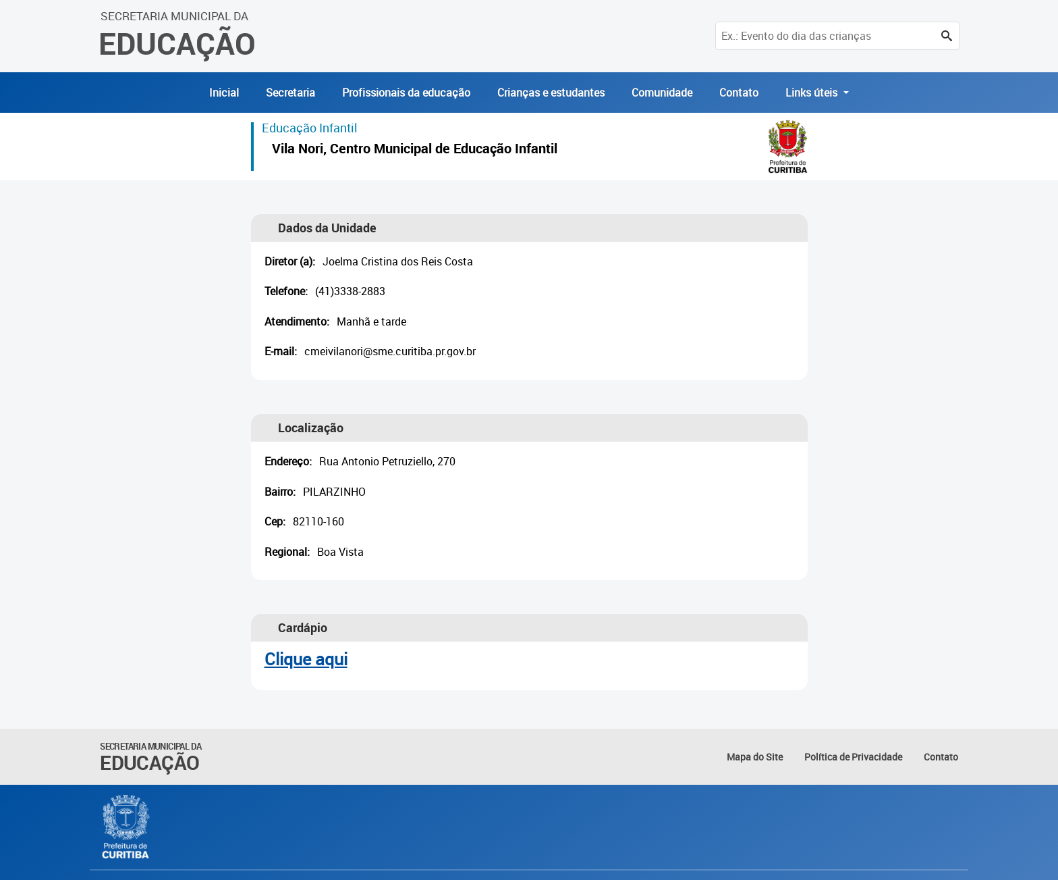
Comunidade (662, 92)
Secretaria (290, 92)
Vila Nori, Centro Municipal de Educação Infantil (414, 150)
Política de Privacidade (853, 756)
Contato (738, 92)
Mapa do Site (755, 756)
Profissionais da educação (406, 92)
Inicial (224, 92)
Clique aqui (305, 659)
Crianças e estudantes (551, 92)
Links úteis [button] (812, 92)
